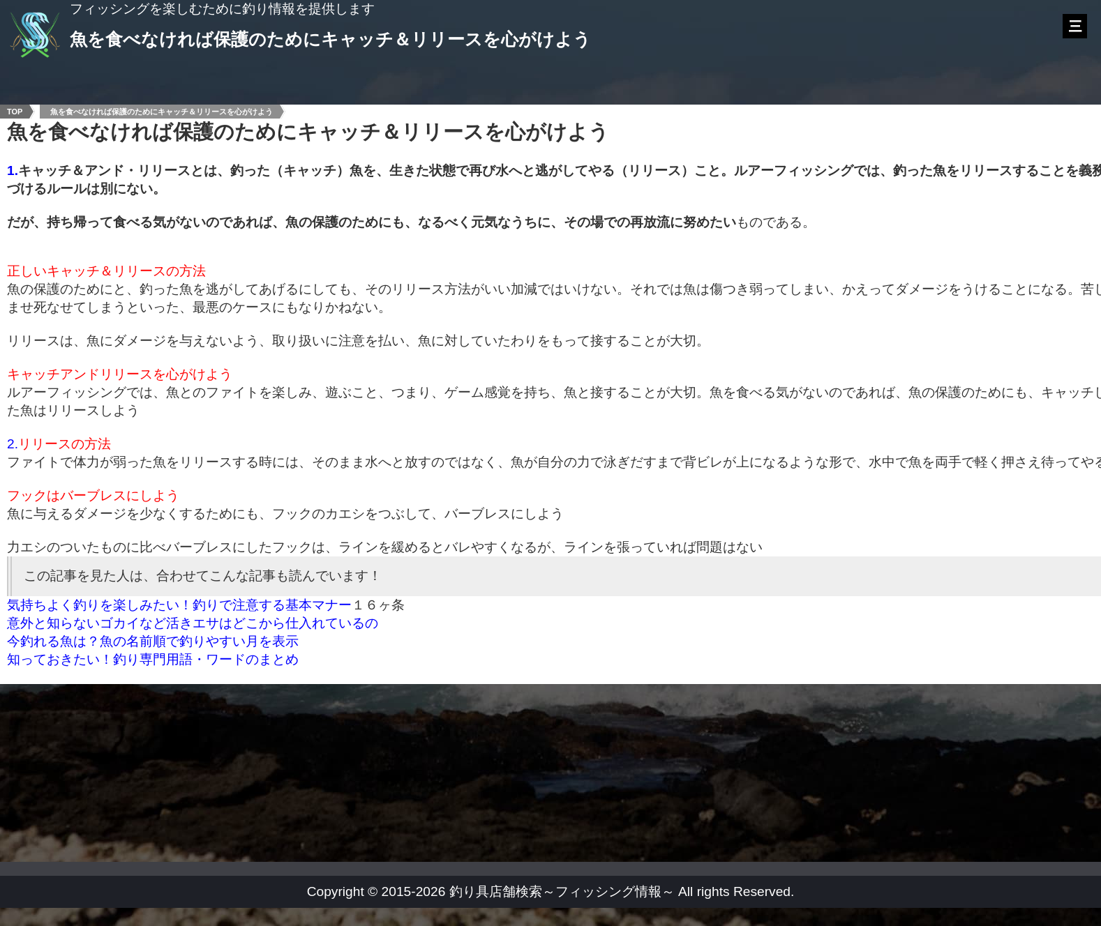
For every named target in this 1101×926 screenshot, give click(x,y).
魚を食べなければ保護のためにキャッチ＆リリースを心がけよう (161, 111)
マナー (332, 605)
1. (12, 170)
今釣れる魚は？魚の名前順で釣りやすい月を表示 (153, 641)
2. (12, 444)
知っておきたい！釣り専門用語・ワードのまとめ (153, 659)
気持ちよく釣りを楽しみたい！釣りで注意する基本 (159, 605)
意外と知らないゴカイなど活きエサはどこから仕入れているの (192, 623)
